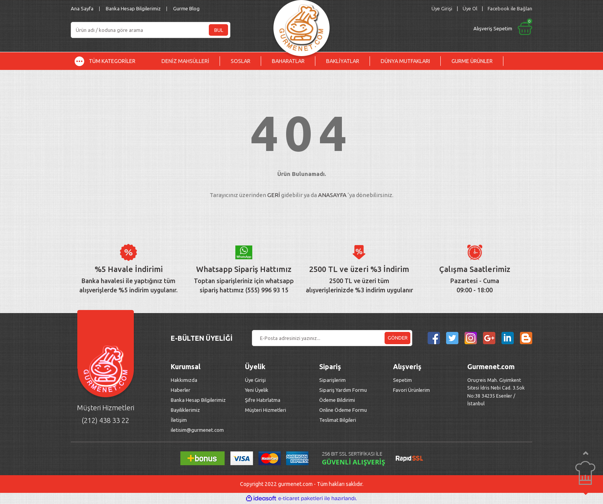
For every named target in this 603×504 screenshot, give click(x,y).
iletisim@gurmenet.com (197, 430)
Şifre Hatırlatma (262, 400)
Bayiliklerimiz (185, 410)
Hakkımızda (184, 380)
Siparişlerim (332, 380)
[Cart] (438, 28)
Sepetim (402, 380)
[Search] (150, 30)
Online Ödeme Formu (343, 410)
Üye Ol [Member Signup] (470, 8)
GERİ (273, 195)
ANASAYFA (332, 195)
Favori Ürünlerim (411, 390)
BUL (218, 30)
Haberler (180, 390)
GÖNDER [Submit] (398, 337)
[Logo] (301, 26)
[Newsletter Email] (332, 338)
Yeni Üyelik (256, 390)
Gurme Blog (186, 8)
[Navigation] (111, 61)
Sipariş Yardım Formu (343, 390)
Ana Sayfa (82, 8)
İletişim (179, 420)
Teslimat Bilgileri (338, 420)
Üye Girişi (255, 380)
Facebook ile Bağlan (510, 8)
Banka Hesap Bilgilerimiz (133, 8)
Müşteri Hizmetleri (266, 410)
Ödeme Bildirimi (337, 400)
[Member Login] (441, 9)
